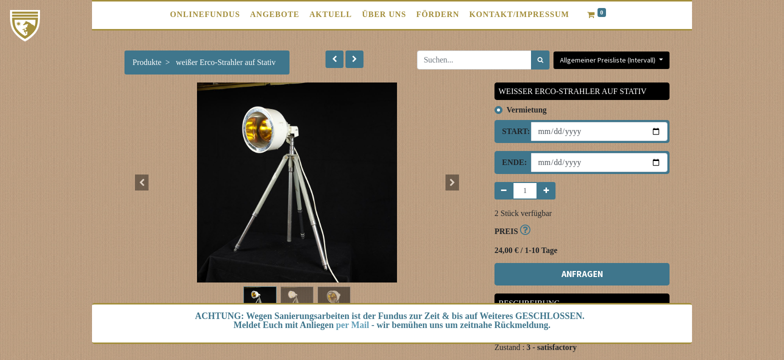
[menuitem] (205, 14)
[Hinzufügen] (546, 191)
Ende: (513, 162)
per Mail (352, 325)
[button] (335, 59)
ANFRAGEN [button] (582, 274)
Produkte (147, 62)
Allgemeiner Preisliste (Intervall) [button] (608, 60)
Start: (513, 131)
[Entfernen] (503, 191)
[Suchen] (540, 60)
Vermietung (526, 110)
